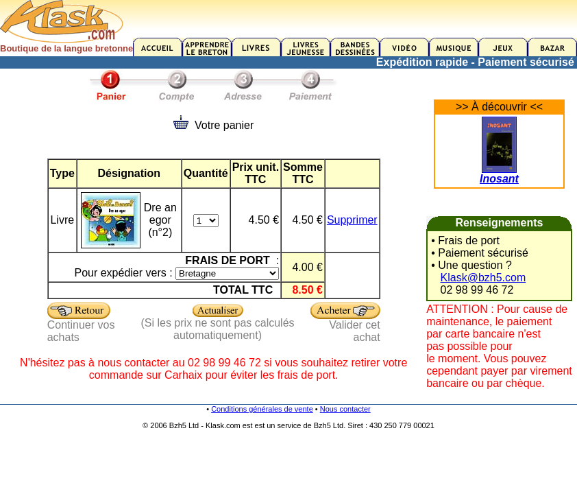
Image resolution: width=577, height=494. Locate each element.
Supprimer (352, 220)
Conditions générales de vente (262, 409)
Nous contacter (345, 409)
